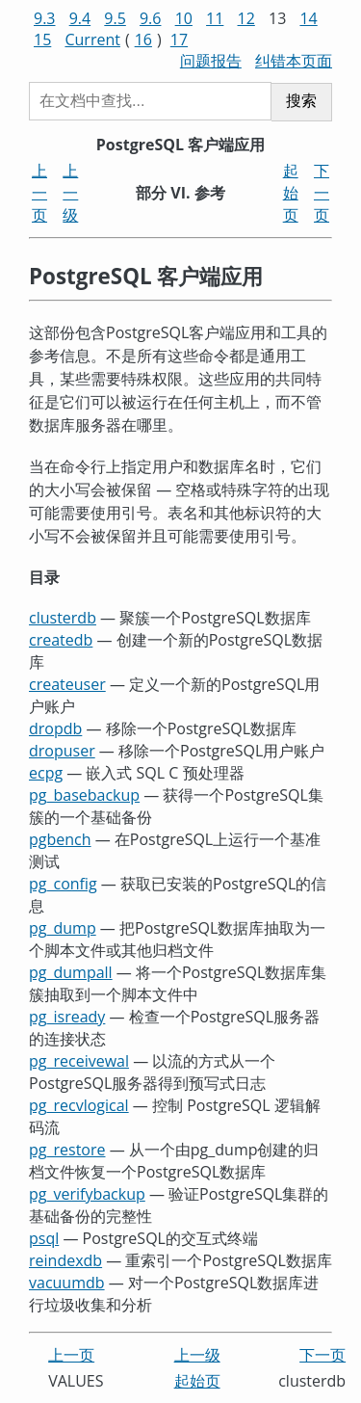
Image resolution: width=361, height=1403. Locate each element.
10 (184, 18)
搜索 (301, 101)
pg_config (63, 883)
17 (179, 39)
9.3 (45, 18)
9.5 (115, 18)
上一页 (39, 192)
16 (143, 39)
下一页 (321, 192)
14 (308, 18)
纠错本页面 (293, 60)
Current (91, 39)
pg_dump (62, 928)
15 (42, 39)
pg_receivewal (79, 1061)
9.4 (80, 18)
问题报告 (211, 60)
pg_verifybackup (87, 1193)
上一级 (70, 192)
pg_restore (67, 1149)
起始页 (290, 192)
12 (246, 18)
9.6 (151, 18)
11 (214, 18)
